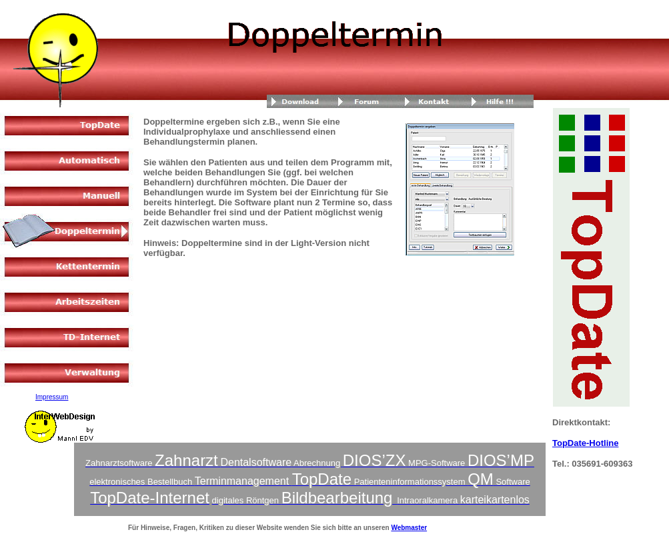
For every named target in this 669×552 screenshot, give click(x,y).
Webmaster (409, 527)
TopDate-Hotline (585, 443)
